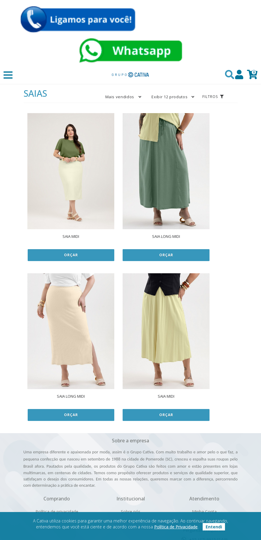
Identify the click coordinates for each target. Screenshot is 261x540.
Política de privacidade (56, 454)
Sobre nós (130, 454)
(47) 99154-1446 (204, 491)
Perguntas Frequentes (204, 472)
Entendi (214, 527)
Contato (130, 463)
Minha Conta (204, 454)
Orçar (59, 226)
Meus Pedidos (204, 463)
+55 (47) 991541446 (204, 482)
